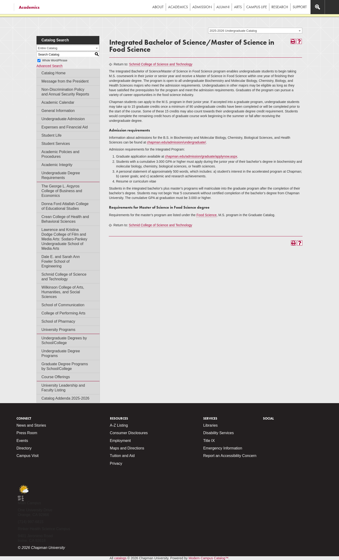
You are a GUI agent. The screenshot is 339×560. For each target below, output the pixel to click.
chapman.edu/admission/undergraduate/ (176, 142)
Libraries (210, 425)
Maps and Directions (127, 448)
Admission (202, 6)
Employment (120, 441)
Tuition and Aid (122, 456)
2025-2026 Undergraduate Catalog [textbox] (233, 30)
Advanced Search (49, 66)
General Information (58, 111)
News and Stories (31, 425)
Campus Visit (27, 456)
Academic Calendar (57, 102)
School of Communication (62, 305)
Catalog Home (53, 73)
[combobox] (255, 30)
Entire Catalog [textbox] (47, 48)
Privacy (116, 463)
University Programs (58, 330)
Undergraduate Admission (63, 119)
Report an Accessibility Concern (229, 456)
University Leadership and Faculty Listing (63, 387)
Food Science (206, 215)
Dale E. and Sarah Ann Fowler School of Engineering (60, 261)
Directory (24, 448)
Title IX (209, 441)
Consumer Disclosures (129, 433)
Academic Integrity (57, 165)
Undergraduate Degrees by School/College (64, 340)
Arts (238, 6)
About (158, 6)
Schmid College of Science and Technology (63, 276)
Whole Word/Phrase (54, 60)
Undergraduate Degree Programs (60, 353)
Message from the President (65, 81)
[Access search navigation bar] (317, 7)
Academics (29, 7)
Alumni (223, 6)
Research (279, 6)
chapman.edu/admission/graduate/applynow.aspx (201, 156)
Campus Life (256, 6)
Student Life (51, 135)
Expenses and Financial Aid (64, 127)
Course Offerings (55, 377)
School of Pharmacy (58, 321)
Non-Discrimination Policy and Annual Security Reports (65, 91)
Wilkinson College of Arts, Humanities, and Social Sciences (62, 292)
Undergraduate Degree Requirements (60, 175)
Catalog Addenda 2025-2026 (65, 398)
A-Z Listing (119, 425)
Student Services (55, 144)
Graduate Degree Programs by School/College (64, 366)
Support (300, 6)
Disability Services (218, 433)
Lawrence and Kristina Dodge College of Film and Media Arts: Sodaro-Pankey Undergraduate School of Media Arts (64, 239)
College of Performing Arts (63, 313)
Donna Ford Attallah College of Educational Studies (65, 206)
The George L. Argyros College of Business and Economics (61, 191)
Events (22, 441)
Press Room (26, 433)
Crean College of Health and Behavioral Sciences (65, 219)
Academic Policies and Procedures (60, 154)
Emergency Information (222, 448)
